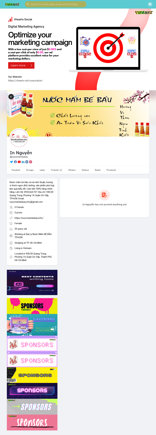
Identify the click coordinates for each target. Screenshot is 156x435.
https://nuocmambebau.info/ (29, 218)
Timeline (15, 170)
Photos (72, 170)
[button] (55, 4)
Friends (56, 170)
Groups (30, 170)
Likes (42, 170)
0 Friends (19, 207)
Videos (85, 170)
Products (111, 170)
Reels (98, 170)
